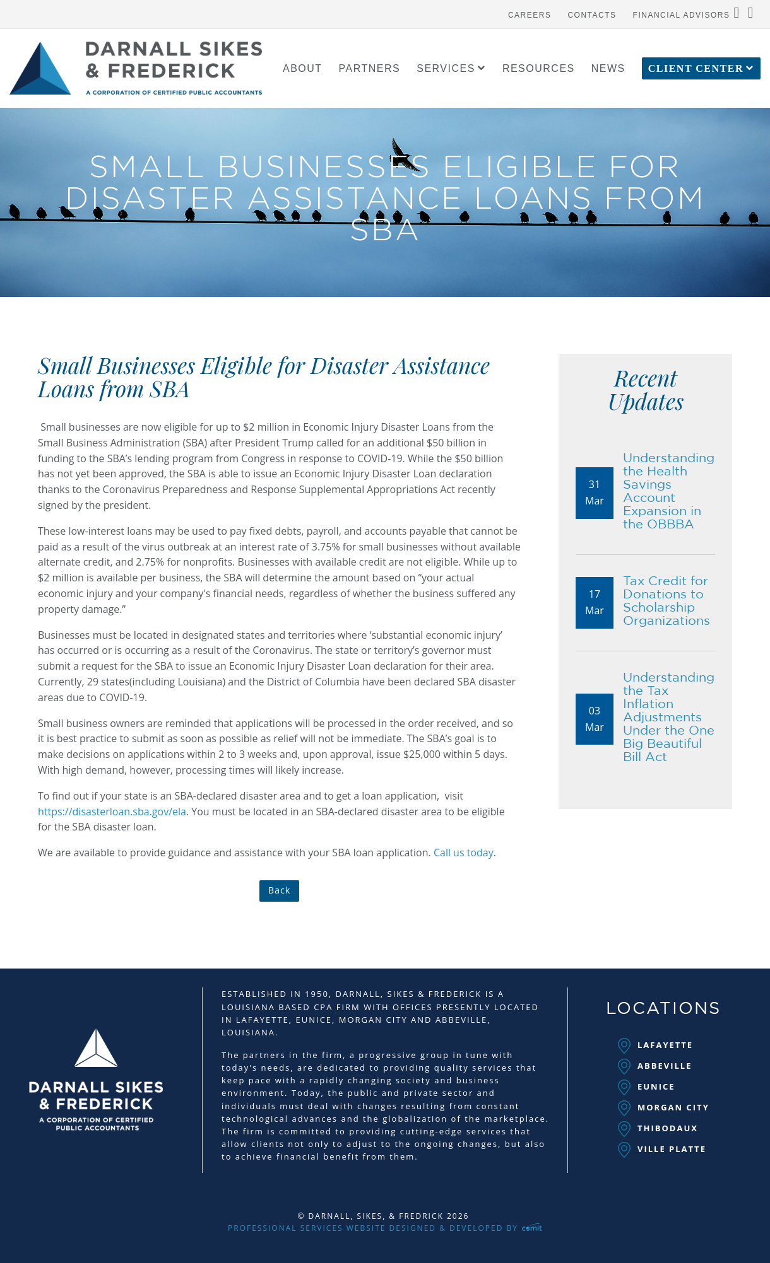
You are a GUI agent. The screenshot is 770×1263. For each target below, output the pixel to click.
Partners (370, 69)
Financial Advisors (681, 15)
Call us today (464, 852)
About (303, 69)
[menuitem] (530, 12)
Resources (538, 69)
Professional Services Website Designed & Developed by (385, 1228)
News (608, 69)
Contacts (591, 15)
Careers (530, 15)
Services (446, 69)
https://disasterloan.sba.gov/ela (112, 811)
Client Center (695, 69)
